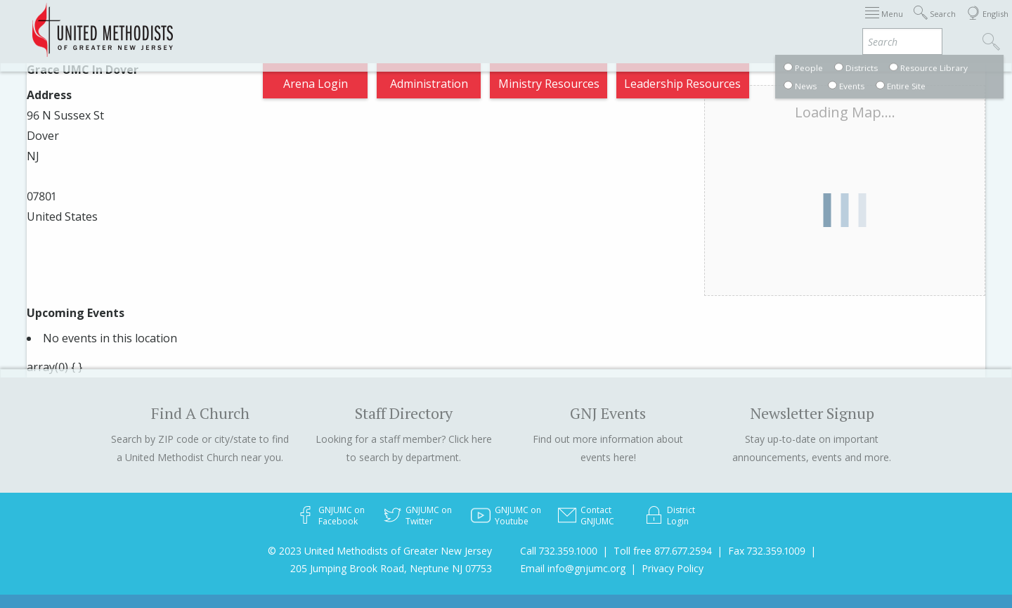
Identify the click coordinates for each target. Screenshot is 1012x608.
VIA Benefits (809, 24)
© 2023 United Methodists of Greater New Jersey (380, 550)
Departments (722, 24)
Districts (646, 24)
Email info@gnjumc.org (572, 568)
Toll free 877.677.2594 (663, 550)
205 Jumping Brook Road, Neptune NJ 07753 (391, 568)
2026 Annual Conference (275, 24)
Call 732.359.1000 (558, 550)
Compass (885, 24)
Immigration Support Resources (444, 24)
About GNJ (576, 24)
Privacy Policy (672, 568)
